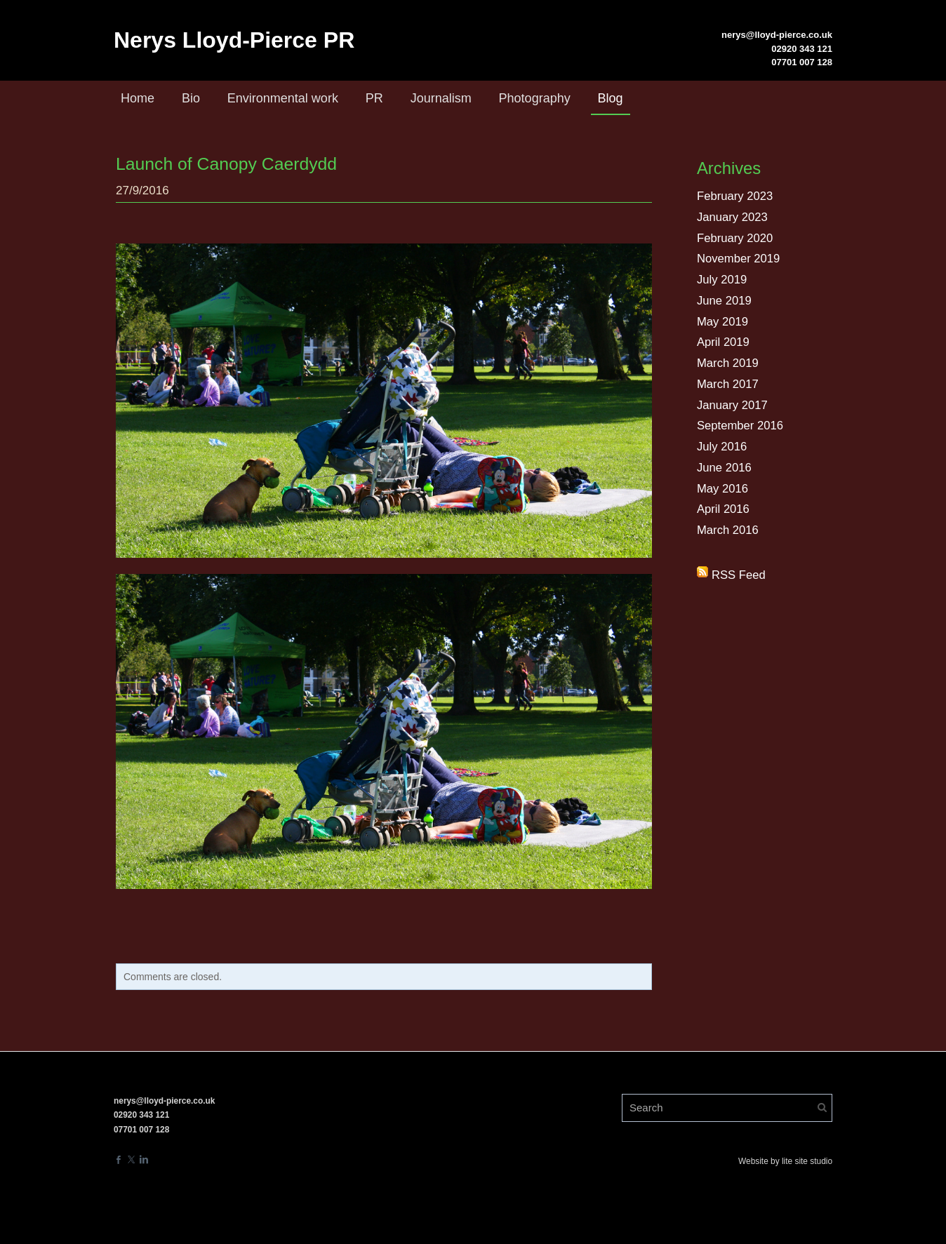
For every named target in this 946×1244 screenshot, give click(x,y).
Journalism (441, 98)
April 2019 (724, 342)
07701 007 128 (801, 62)
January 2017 (733, 405)
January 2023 (733, 217)
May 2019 (723, 321)
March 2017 (728, 384)
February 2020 (736, 238)
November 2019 (739, 258)
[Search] (727, 1106)
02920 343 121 (801, 49)
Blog (610, 98)
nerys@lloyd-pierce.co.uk (776, 34)
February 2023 (736, 196)
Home (137, 98)
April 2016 (724, 509)
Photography (535, 98)
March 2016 (728, 530)
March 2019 (728, 363)
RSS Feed (739, 575)
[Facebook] (118, 1158)
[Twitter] (131, 1158)
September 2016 (741, 425)
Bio (191, 98)
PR (374, 98)
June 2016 (724, 467)
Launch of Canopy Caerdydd (222, 163)
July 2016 (722, 446)
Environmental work (282, 98)
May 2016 (723, 488)
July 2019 (722, 279)
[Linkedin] (144, 1158)
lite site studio (807, 1160)
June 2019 (724, 300)
